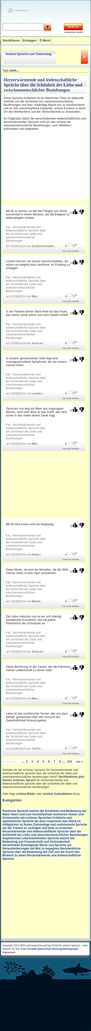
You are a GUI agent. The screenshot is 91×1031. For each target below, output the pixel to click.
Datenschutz (44, 949)
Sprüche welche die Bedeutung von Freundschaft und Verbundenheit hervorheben (38, 842)
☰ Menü (44, 40)
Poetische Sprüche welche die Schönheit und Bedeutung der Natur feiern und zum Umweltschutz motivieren (44, 812)
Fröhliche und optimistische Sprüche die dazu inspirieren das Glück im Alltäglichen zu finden (41, 821)
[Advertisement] (36, 166)
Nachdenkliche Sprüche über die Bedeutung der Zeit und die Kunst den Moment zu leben (41, 852)
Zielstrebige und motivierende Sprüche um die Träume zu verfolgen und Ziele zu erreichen (44, 826)
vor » (79, 761)
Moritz (36, 601)
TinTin (36, 748)
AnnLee (37, 343)
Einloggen (30, 40)
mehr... (14, 70)
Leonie (36, 393)
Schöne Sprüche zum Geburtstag (28, 54)
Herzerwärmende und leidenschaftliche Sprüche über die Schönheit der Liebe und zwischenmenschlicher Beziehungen (26, 234)
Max (34, 698)
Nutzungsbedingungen (65, 949)
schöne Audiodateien (57, 794)
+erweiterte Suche (73, 32)
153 (69, 761)
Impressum (8, 952)
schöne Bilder (25, 794)
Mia (34, 296)
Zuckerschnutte (42, 246)
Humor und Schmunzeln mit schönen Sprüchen (43, 816)
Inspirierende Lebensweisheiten (24, 838)
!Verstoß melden (70, 251)
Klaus (36, 554)
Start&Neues (11, 40)
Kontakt (31, 949)
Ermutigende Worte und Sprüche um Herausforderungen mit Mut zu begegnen (37, 846)
